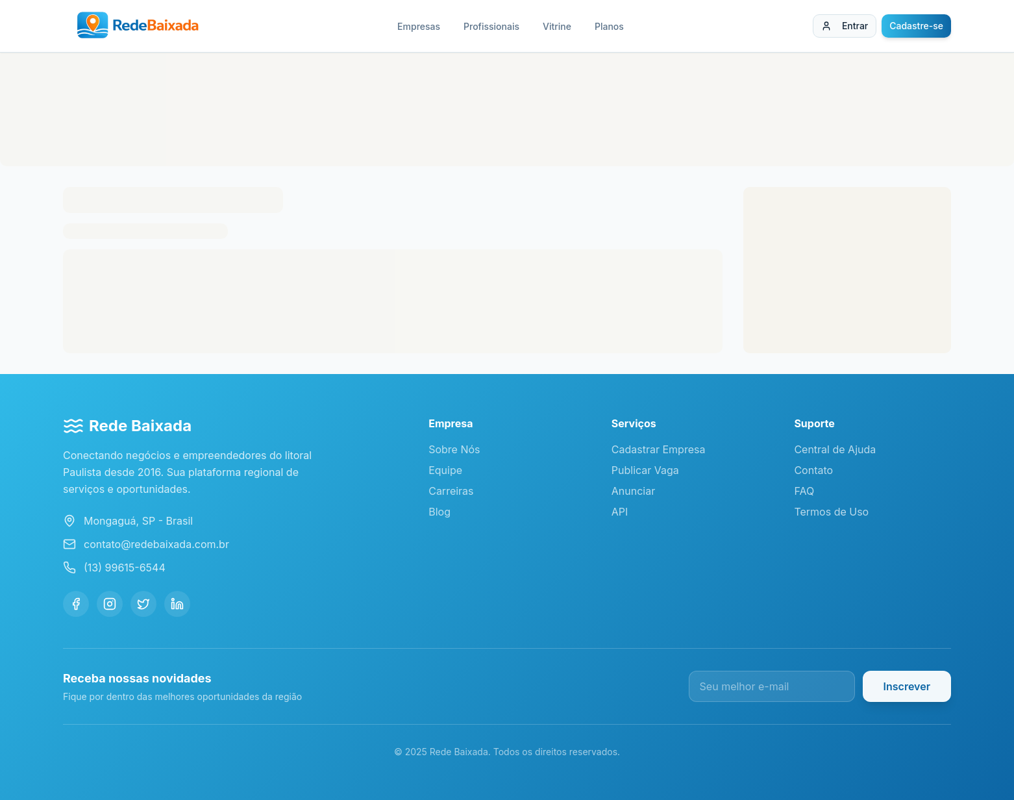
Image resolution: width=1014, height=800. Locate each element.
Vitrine (557, 26)
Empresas (418, 26)
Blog (439, 511)
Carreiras (450, 490)
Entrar (844, 25)
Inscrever (907, 686)
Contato (813, 470)
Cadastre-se (916, 25)
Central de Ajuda (835, 449)
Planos (609, 26)
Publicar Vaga (645, 470)
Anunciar (633, 490)
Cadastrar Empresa (659, 449)
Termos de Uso (831, 511)
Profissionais (491, 26)
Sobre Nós (454, 449)
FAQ (804, 490)
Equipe (445, 470)
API (620, 511)
